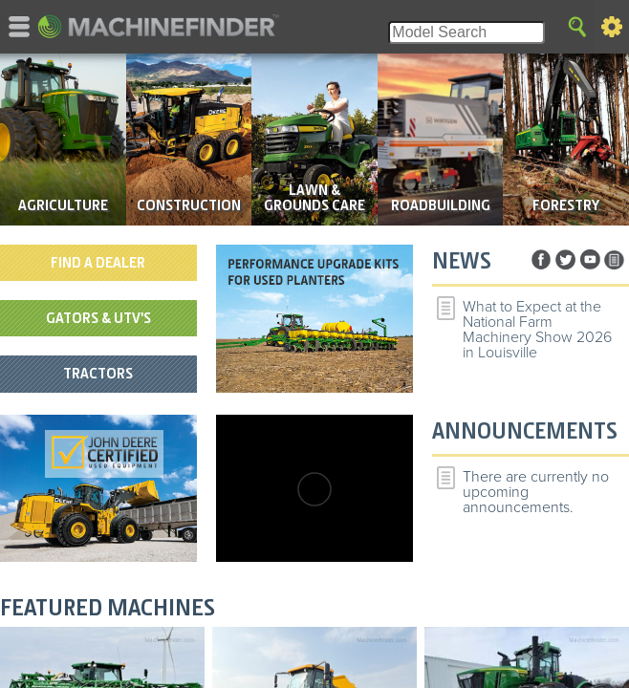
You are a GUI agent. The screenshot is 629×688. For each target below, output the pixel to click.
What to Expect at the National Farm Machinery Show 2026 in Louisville (537, 329)
